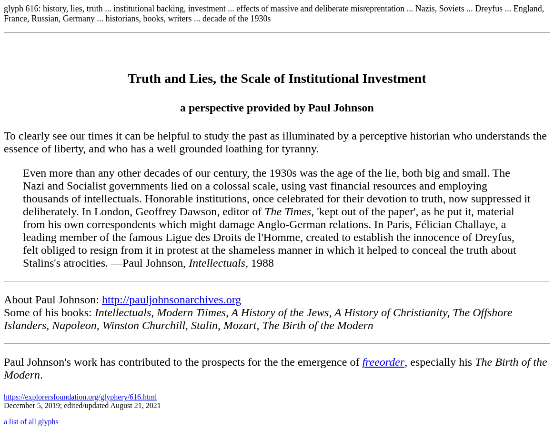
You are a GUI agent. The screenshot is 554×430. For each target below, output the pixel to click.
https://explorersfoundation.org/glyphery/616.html (80, 397)
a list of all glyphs (31, 422)
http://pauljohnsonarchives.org (171, 299)
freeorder (383, 362)
